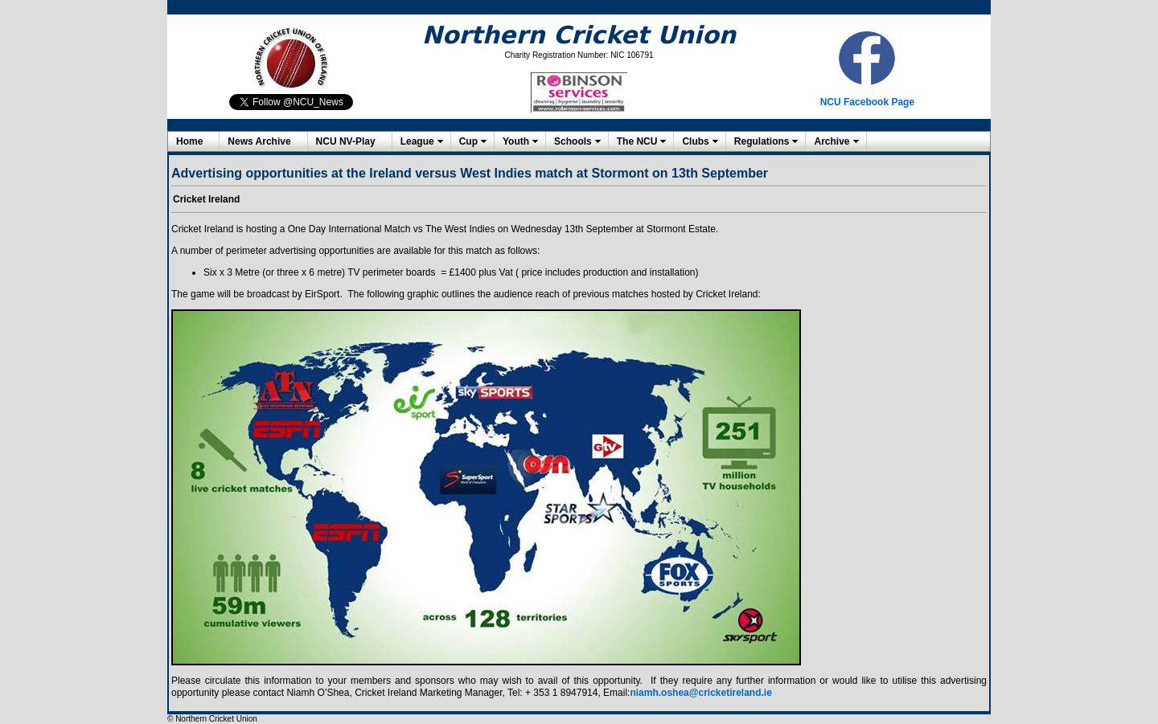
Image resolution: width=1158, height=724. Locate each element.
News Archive (259, 141)
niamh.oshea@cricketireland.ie (700, 692)
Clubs (695, 141)
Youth (516, 141)
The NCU (637, 141)
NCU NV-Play (346, 141)
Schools (573, 141)
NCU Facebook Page (867, 102)
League (417, 141)
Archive (831, 141)
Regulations (762, 141)
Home (189, 141)
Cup (468, 141)
